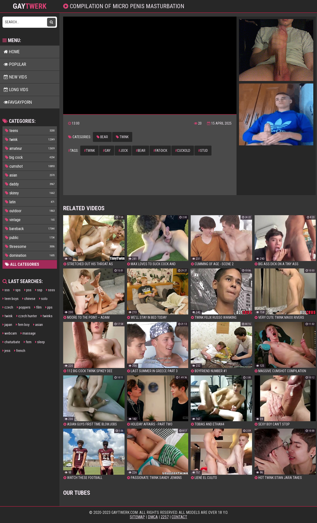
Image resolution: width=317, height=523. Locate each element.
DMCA (153, 517)
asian (38, 324)
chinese (28, 298)
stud (203, 151)
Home (12, 51)
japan (7, 324)
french (19, 350)
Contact (179, 517)
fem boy (22, 324)
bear (102, 137)
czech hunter (26, 316)
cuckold (182, 151)
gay (106, 151)
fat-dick (160, 151)
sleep (40, 342)
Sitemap (137, 517)
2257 (165, 517)
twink (7, 316)
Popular (15, 64)
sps (17, 290)
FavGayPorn (18, 102)
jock (123, 151)
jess (6, 350)
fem (27, 342)
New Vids (15, 76)
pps (49, 307)
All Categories (22, 264)
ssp (38, 290)
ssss (50, 290)
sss (6, 290)
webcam (9, 333)
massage (28, 333)
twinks (47, 316)
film (38, 307)
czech (7, 307)
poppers (23, 307)
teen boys (10, 298)
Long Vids (16, 89)
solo (43, 298)
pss (27, 290)
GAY (30, 6)
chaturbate (11, 342)
